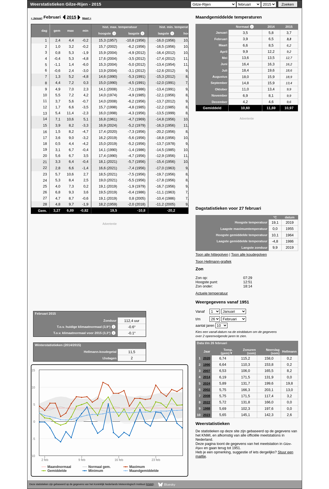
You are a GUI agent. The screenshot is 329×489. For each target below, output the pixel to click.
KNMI (150, 484)
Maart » (86, 18)
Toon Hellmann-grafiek (213, 261)
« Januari (36, 18)
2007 (206, 371)
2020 (206, 358)
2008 (206, 395)
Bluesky (166, 484)
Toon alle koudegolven (249, 254)
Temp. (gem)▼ (227, 351)
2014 (206, 377)
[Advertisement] (109, 266)
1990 (206, 364)
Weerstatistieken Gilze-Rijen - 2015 (65, 4)
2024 (206, 383)
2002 (206, 389)
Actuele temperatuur (211, 293)
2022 (206, 402)
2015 (71, 17)
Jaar (207, 351)
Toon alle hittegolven (211, 254)
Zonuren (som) (249, 351)
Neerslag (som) (273, 351)
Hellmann (289, 351)
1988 (206, 408)
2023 (206, 415)
